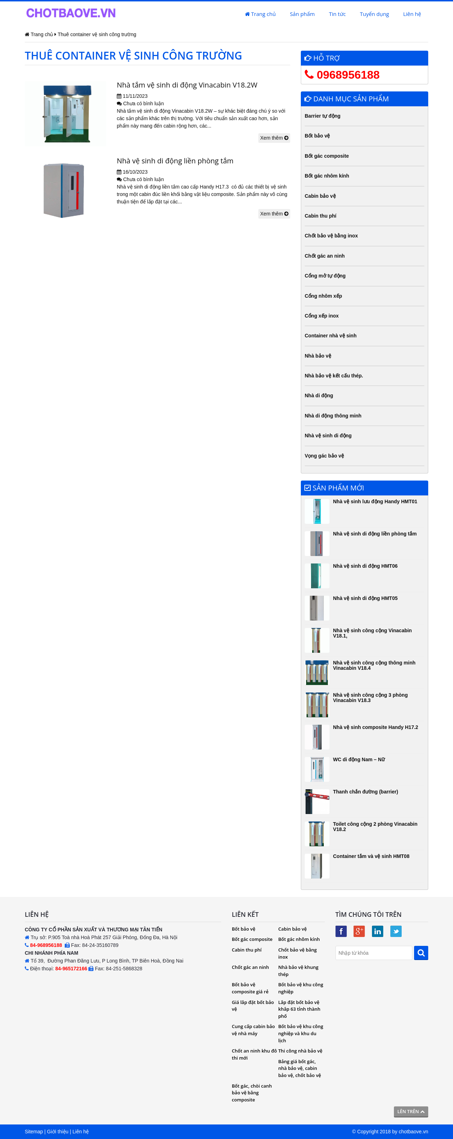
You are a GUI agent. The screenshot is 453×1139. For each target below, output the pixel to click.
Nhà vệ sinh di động (328, 435)
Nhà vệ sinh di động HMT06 (365, 566)
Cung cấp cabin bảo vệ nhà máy (253, 1030)
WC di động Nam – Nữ (359, 759)
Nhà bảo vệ (318, 356)
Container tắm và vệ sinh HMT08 (371, 856)
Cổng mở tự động (325, 276)
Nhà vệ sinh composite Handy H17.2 (375, 727)
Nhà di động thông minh (333, 416)
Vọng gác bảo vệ (324, 456)
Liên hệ (412, 13)
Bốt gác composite (327, 156)
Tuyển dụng (374, 13)
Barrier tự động (322, 116)
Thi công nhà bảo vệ (300, 1051)
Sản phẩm (302, 13)
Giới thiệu (58, 1131)
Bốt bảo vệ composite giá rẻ (250, 988)
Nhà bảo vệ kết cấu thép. (334, 375)
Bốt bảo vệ (317, 136)
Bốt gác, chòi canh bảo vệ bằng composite (252, 1093)
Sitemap (34, 1131)
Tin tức (337, 13)
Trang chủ (260, 13)
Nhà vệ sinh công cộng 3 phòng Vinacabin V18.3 (370, 697)
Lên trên (411, 1111)
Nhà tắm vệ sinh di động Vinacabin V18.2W (187, 85)
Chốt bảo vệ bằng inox (331, 236)
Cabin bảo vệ (320, 196)
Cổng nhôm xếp (323, 296)
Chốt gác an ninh (325, 256)
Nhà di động (319, 395)
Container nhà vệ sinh (330, 335)
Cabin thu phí (320, 216)
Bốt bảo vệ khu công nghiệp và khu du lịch (300, 1033)
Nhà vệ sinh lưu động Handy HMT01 (375, 501)
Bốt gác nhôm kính (327, 176)
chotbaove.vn (413, 1131)
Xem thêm (274, 138)
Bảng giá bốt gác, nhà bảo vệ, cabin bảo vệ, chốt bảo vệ (299, 1068)
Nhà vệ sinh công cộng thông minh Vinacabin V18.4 (374, 665)
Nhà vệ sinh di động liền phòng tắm (175, 160)
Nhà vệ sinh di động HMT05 (365, 598)
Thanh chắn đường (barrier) (365, 792)
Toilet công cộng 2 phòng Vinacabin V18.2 (375, 826)
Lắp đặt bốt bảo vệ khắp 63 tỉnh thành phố (299, 1009)
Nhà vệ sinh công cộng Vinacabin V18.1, (372, 633)
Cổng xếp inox (322, 316)
